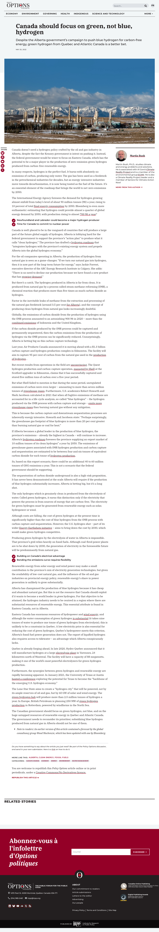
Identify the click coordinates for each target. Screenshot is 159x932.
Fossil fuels (61, 757)
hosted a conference (24, 679)
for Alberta (73, 304)
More (147, 14)
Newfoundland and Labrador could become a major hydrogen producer (58, 220)
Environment (30, 14)
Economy (12, 14)
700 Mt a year (88, 214)
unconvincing (79, 364)
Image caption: (152, 139)
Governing (50, 14)
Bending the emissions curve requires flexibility (44, 560)
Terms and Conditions (96, 910)
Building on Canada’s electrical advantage (41, 556)
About (76, 885)
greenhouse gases (34, 391)
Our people (77, 903)
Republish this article (25, 777)
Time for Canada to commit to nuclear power (43, 224)
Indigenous (81, 14)
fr (152, 5)
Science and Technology (108, 14)
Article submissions (81, 892)
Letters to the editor (82, 896)
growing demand (32, 276)
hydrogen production (62, 455)
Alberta (33, 757)
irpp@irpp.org (34, 898)
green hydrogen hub (24, 697)
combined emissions (24, 322)
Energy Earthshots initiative (35, 528)
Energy (54, 761)
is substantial (80, 618)
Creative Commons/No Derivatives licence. (61, 772)
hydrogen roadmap (82, 242)
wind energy (91, 614)
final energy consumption (49, 206)
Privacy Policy (78, 910)
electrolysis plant (66, 652)
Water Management (80, 761)
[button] (2, 157)
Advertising (77, 899)
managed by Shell (84, 369)
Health (65, 14)
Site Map (112, 910)
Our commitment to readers (86, 889)
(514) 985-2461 (17, 898)
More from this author (129, 187)
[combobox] (128, 6)
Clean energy (46, 757)
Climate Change (32, 761)
